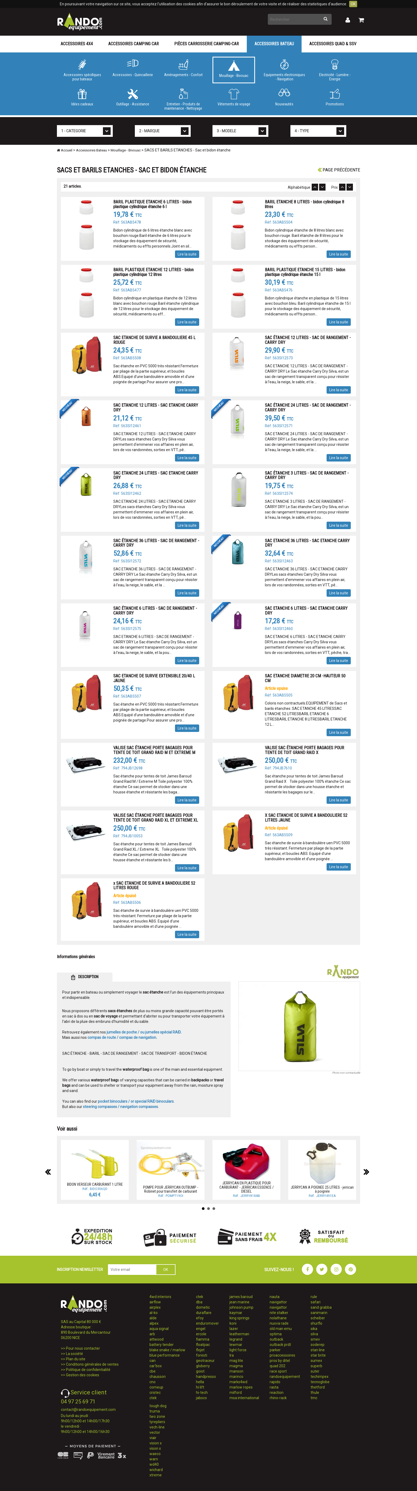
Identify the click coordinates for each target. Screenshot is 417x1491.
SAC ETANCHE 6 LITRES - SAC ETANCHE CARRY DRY (306, 611)
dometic (203, 1307)
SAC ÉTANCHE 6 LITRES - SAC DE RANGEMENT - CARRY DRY (155, 611)
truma (154, 1411)
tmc (314, 1398)
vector (154, 1432)
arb (152, 1334)
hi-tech (202, 1392)
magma (236, 1366)
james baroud (241, 1297)
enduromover (207, 1323)
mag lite (236, 1360)
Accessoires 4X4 (77, 43)
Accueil (64, 150)
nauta (275, 1297)
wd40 (154, 1464)
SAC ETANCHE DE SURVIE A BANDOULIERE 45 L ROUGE (154, 340)
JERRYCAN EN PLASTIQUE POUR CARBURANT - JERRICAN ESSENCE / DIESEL (246, 1187)
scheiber (318, 1318)
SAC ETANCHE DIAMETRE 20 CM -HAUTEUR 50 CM (305, 678)
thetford (318, 1387)
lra (232, 1355)
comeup (156, 1387)
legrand (236, 1339)
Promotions (335, 97)
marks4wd (238, 1382)
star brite (318, 1355)
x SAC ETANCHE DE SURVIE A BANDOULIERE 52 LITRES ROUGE (154, 886)
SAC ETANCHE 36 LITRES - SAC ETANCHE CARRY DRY (307, 543)
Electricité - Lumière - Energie (335, 70)
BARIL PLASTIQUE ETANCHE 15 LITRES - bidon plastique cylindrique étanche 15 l (305, 272)
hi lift (200, 1387)
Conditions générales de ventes (92, 1364)
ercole (201, 1334)
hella (200, 1382)
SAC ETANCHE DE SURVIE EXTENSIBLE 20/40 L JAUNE (154, 678)
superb (316, 1366)
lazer (234, 1329)
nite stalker (279, 1313)
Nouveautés (284, 97)
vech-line (157, 1427)
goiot (200, 1371)
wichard (156, 1470)
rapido (275, 1382)
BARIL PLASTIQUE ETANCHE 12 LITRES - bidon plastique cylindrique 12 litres (153, 272)
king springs (239, 1318)
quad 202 (277, 1366)
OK (353, 4)
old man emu (281, 1329)
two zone (157, 1416)
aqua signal (159, 1329)
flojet (200, 1350)
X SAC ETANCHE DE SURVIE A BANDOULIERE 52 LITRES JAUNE (306, 818)
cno (152, 1382)
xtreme (155, 1475)
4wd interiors (160, 1297)
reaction (276, 1392)
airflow (155, 1302)
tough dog (157, 1406)
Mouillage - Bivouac (234, 69)
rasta (274, 1387)
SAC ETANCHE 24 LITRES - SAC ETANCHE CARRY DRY (155, 475)
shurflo (316, 1323)
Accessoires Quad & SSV (332, 43)
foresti (201, 1355)
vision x (155, 1443)
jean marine (239, 1302)
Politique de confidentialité (88, 1370)
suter (315, 1371)
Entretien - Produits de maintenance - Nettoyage (183, 99)
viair (152, 1438)
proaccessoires (282, 1355)
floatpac (203, 1344)
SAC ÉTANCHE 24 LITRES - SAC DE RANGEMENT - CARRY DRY (308, 408)
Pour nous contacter (83, 1348)
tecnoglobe (320, 1382)
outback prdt (280, 1344)
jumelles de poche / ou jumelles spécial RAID (144, 1032)
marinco (236, 1376)
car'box (155, 1366)
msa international (244, 1398)
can (152, 1360)
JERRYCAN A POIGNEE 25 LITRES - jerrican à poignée (322, 1189)
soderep (317, 1344)
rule (314, 1297)
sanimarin (319, 1313)
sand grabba (321, 1307)
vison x (155, 1448)
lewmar (236, 1344)
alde (153, 1318)
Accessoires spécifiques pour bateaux (82, 70)
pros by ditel (280, 1360)
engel (200, 1329)
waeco (155, 1454)
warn (153, 1459)
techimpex (319, 1376)
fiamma (202, 1339)
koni (233, 1323)
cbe (152, 1371)
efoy (200, 1318)
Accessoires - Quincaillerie (132, 68)
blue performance (164, 1355)
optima (276, 1334)
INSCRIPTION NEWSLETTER (80, 1269)
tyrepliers (157, 1422)
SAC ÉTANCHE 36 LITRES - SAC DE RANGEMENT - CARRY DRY (156, 543)
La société (74, 1354)
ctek (153, 1398)
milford (236, 1392)
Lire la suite (187, 254)
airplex (155, 1307)
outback (276, 1339)
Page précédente (339, 169)
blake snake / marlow (167, 1350)
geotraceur (205, 1360)
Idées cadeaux (82, 97)
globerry (203, 1366)
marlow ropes (241, 1387)
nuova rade (279, 1323)
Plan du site (75, 1359)
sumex (316, 1360)
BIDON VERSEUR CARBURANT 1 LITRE (95, 1184)
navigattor (278, 1302)
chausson (157, 1376)
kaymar (236, 1313)
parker (275, 1350)
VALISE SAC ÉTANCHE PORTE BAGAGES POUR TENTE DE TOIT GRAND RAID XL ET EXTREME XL (155, 818)
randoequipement (285, 1376)
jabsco (201, 1398)
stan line (318, 1350)
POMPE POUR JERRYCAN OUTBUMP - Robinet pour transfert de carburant (170, 1189)
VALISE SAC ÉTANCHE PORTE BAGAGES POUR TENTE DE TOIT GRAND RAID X (304, 750)
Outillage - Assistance (132, 97)
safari (315, 1302)
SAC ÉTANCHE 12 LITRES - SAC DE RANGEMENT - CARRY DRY (308, 340)
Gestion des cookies (82, 1375)
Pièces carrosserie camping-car (206, 43)
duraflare (203, 1313)
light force (238, 1350)
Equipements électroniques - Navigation (284, 70)
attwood (156, 1339)
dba (199, 1302)
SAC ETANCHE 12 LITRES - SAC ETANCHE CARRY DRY (155, 408)
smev (315, 1339)
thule (315, 1392)
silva (314, 1334)
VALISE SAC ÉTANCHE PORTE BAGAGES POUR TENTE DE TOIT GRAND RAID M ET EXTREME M (154, 750)
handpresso (206, 1376)
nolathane (278, 1318)
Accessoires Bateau (274, 43)
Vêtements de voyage (234, 97)
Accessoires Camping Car (133, 43)
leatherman (239, 1334)
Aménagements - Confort (183, 68)
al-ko (153, 1313)
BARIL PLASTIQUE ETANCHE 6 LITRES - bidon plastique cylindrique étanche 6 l (152, 204)
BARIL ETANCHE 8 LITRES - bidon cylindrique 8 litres (304, 204)
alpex (154, 1323)
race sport (278, 1371)
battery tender (161, 1344)
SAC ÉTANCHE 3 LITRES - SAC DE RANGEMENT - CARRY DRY (307, 475)
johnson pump (241, 1307)
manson (236, 1371)
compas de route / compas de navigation (121, 1037)
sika (314, 1329)
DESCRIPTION (84, 977)
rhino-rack (278, 1398)
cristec (155, 1392)
